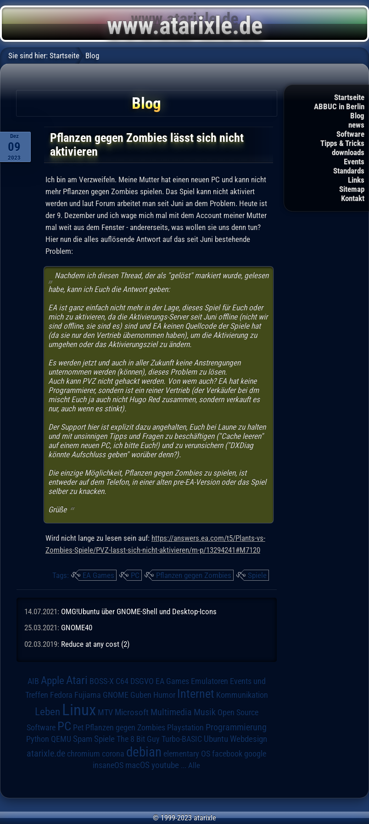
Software (350, 134)
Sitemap (351, 189)
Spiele (257, 575)
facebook (227, 753)
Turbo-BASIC (182, 739)
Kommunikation (242, 695)
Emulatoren (209, 681)
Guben (140, 695)
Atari (77, 680)
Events (354, 161)
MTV (105, 712)
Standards (348, 170)
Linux (79, 710)
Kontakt (352, 198)
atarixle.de (46, 753)
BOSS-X (101, 681)
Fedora (61, 695)
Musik (205, 712)
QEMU (61, 739)
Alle (194, 765)
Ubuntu (216, 739)
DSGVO (142, 681)
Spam (82, 739)
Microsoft (132, 712)
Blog (357, 115)
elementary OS (186, 753)
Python (37, 739)
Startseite (349, 97)
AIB (33, 681)
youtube (165, 765)
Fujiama (87, 695)
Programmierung (236, 727)
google (255, 753)
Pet (78, 727)
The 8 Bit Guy (138, 739)
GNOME (116, 695)
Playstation (185, 727)
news (356, 124)
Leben (47, 712)
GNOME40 (76, 627)
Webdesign (248, 739)
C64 (122, 681)
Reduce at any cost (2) (95, 644)
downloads (348, 152)
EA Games (98, 575)
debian (144, 752)
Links (356, 180)
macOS (137, 765)
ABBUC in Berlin (339, 106)
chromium (83, 753)
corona (113, 753)
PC (135, 575)
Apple (52, 680)
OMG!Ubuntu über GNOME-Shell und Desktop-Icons (139, 611)
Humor (164, 695)
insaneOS (108, 765)
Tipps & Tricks (342, 143)
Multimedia (171, 711)
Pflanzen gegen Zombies (193, 575)
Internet (195, 694)
